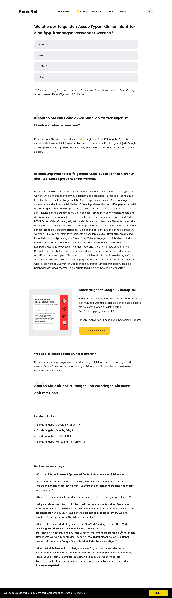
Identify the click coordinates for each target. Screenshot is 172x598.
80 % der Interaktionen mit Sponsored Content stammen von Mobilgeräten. (81, 474)
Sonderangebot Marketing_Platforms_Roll (61, 441)
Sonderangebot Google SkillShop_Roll (59, 424)
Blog (111, 11)
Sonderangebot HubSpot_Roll (54, 436)
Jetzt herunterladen (94, 330)
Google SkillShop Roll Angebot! (102, 139)
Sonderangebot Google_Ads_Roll (56, 430)
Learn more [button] (79, 593)
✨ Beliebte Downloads (89, 11)
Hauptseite (63, 11)
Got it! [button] (158, 593)
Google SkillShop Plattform (99, 362)
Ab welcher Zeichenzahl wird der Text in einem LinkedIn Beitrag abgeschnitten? (83, 497)
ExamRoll (29, 11)
